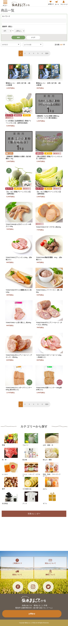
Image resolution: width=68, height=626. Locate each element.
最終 (47, 53)
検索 (18, 37)
